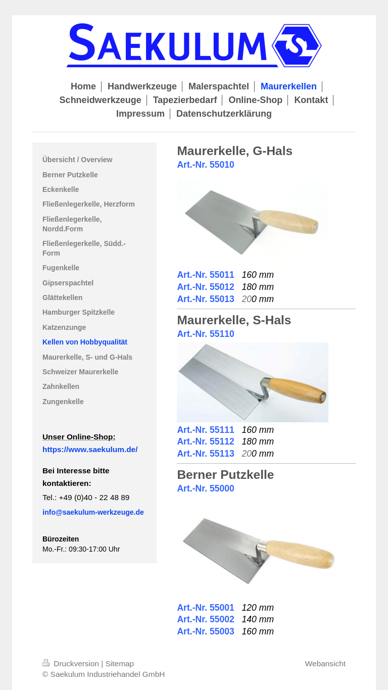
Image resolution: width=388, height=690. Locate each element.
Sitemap (120, 663)
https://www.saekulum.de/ (89, 449)
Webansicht (325, 663)
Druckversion (71, 663)
